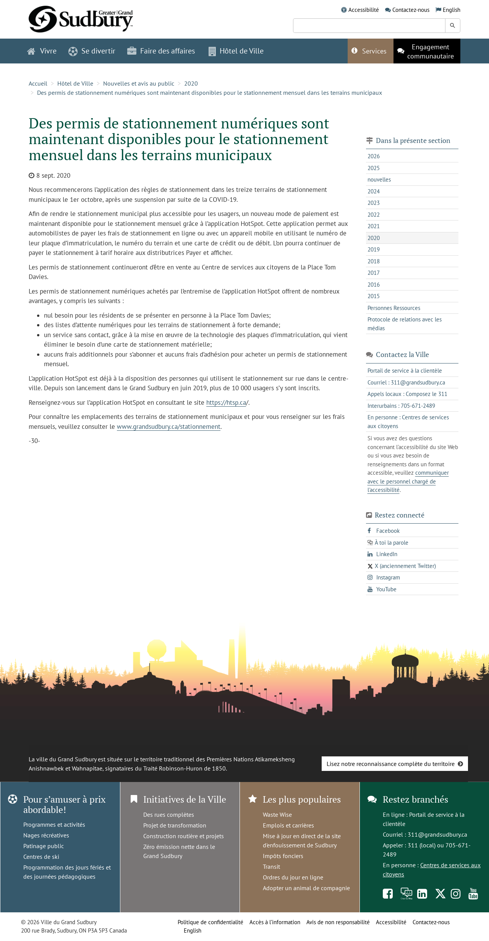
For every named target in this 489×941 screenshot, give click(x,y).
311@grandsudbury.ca (437, 834)
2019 (374, 249)
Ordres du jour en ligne (293, 877)
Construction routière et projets (183, 836)
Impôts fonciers (283, 856)
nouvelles (379, 179)
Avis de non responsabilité (338, 922)
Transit (271, 866)
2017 (374, 272)
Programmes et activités (54, 824)
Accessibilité (363, 9)
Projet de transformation (174, 825)
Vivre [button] (42, 51)
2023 (374, 202)
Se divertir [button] (91, 51)
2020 (191, 83)
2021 (374, 226)
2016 (374, 284)
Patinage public (43, 846)
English (451, 9)
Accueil (38, 83)
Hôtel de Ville (75, 83)
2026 (374, 156)
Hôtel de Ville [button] (236, 51)
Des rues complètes (168, 814)
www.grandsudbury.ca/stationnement (168, 426)
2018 (374, 261)
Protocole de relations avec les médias (405, 324)
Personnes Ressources (394, 308)
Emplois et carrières (288, 825)
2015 (374, 296)
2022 (374, 214)
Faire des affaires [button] (161, 51)
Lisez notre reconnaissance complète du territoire (391, 763)
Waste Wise (277, 814)
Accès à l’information (274, 922)
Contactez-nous (410, 9)
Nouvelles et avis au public (138, 83)
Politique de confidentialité (210, 922)
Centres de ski (41, 856)
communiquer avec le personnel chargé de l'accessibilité (408, 481)
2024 (374, 191)
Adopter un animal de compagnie (306, 888)
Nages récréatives (46, 835)
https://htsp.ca (226, 402)
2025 (374, 168)
